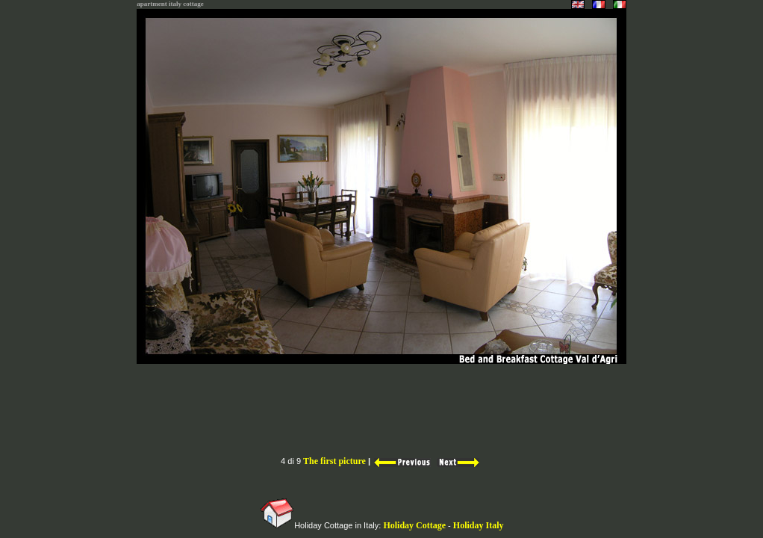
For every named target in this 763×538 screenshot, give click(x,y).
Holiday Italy (478, 525)
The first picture (334, 461)
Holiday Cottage (414, 525)
